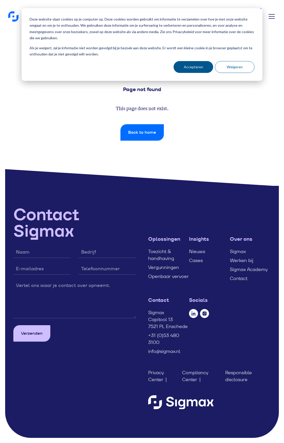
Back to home (142, 132)
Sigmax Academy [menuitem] (249, 269)
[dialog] (142, 44)
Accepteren (193, 67)
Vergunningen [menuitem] (163, 267)
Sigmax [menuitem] (238, 251)
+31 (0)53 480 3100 (163, 338)
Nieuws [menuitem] (197, 251)
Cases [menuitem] (196, 260)
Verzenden (32, 333)
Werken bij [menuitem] (241, 260)
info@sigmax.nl (164, 351)
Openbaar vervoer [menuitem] (168, 276)
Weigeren (235, 67)
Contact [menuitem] (239, 278)
